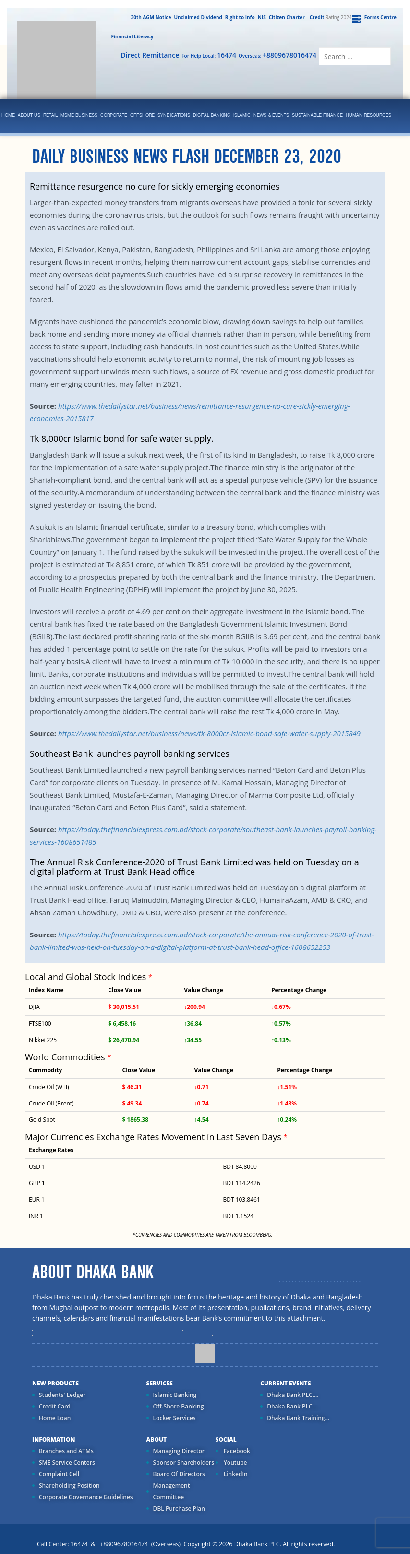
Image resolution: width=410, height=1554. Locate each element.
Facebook (236, 1451)
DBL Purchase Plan (179, 1509)
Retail (50, 115)
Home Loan (55, 1418)
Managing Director (179, 1451)
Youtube (234, 1462)
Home (8, 115)
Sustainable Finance (317, 115)
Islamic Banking (175, 1395)
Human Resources (368, 115)
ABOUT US (29, 115)
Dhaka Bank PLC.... (292, 1395)
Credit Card (55, 1406)
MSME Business (78, 115)
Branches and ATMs (66, 1451)
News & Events (271, 115)
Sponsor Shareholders (183, 1462)
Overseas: (277, 55)
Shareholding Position (69, 1485)
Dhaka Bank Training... (298, 1418)
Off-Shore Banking (178, 1406)
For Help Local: (208, 55)
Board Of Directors (179, 1474)
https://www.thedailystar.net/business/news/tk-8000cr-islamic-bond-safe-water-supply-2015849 (209, 733)
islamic (242, 115)
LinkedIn (235, 1474)
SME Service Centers (67, 1462)
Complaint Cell (59, 1474)
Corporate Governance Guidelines (86, 1497)
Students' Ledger (62, 1395)
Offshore (142, 115)
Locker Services (174, 1418)
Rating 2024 (330, 17)
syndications (173, 115)
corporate (113, 115)
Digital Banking (211, 115)
